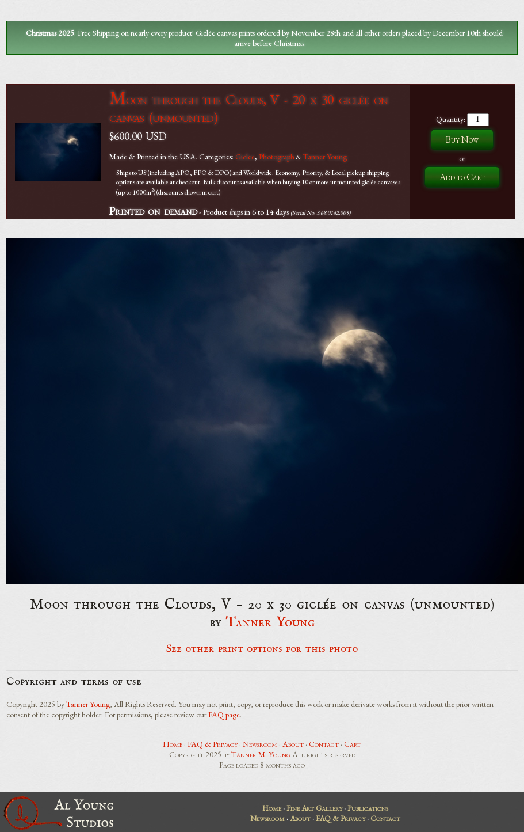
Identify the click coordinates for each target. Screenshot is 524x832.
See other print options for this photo (262, 649)
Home (172, 744)
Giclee (245, 156)
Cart (352, 744)
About (293, 744)
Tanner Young (325, 156)
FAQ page (224, 714)
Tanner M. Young (260, 754)
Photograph (276, 156)
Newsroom (260, 744)
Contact (324, 744)
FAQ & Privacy (213, 744)
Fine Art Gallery (314, 808)
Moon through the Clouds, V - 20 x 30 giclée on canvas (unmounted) (248, 108)
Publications (367, 808)
